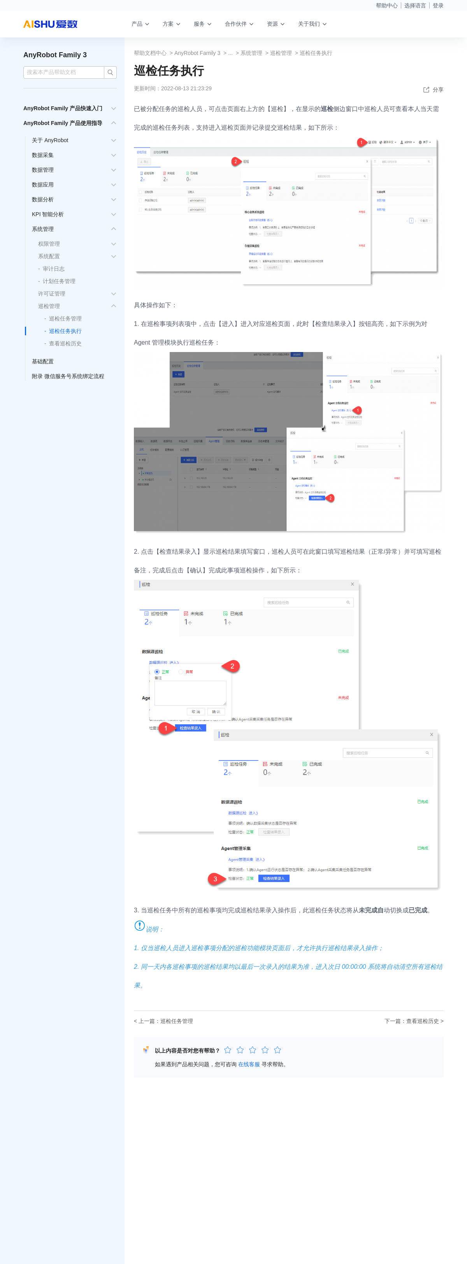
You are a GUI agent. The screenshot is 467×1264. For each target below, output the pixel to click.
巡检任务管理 (65, 318)
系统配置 (49, 256)
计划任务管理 (59, 281)
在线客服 (249, 1064)
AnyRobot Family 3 (55, 55)
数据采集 (43, 155)
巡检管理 (49, 306)
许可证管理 (51, 293)
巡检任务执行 (65, 331)
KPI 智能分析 (48, 214)
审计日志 (54, 269)
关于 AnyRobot (50, 140)
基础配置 (43, 361)
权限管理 (49, 244)
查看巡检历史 (65, 343)
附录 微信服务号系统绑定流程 (68, 376)
